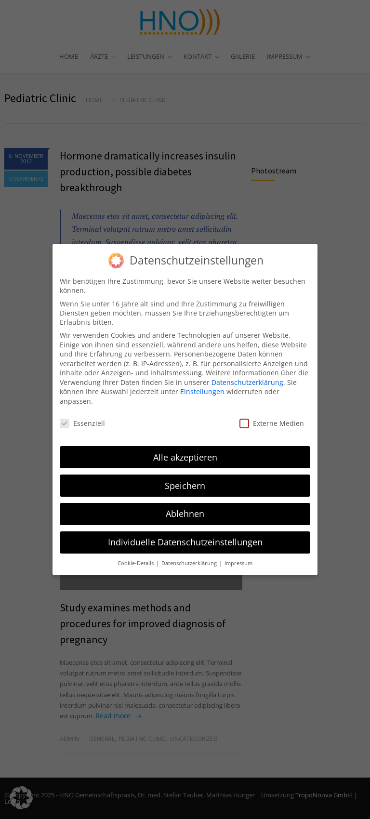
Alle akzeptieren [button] (185, 452)
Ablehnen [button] (185, 509)
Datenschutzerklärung (247, 378)
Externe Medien (271, 418)
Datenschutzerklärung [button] (189, 558)
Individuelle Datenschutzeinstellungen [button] (185, 537)
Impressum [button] (238, 558)
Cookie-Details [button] (136, 558)
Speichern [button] (185, 481)
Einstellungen (202, 387)
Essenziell (82, 418)
